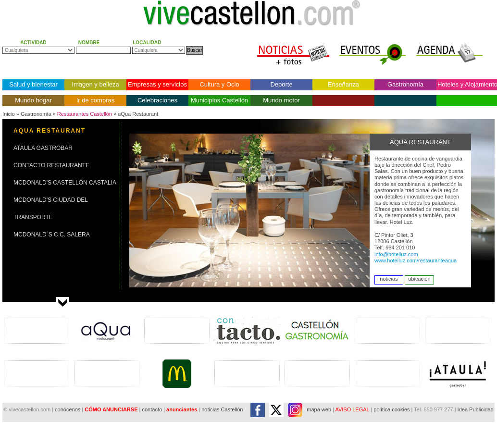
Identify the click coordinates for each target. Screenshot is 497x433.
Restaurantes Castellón (84, 114)
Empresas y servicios (157, 84)
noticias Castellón (222, 409)
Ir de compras (95, 100)
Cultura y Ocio (219, 84)
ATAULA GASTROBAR (43, 148)
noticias (389, 279)
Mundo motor (281, 100)
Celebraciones (157, 100)
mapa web (319, 409)
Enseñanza (343, 84)
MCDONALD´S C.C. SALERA (51, 234)
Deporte (281, 84)
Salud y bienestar (33, 84)
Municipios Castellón (219, 100)
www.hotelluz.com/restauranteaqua (415, 260)
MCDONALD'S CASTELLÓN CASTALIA (64, 182)
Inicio (8, 114)
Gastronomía (405, 84)
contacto (152, 409)
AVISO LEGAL (352, 409)
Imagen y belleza (95, 84)
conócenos (68, 409)
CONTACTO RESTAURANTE (51, 165)
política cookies (391, 409)
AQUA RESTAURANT (49, 130)
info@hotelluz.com (396, 254)
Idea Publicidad (476, 409)
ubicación (419, 279)
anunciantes (181, 409)
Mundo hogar (33, 100)
